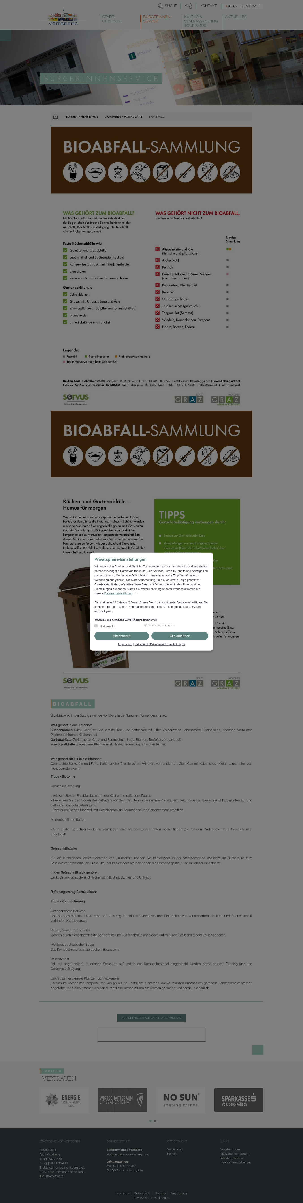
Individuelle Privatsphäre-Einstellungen (160, 644)
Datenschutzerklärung (118, 593)
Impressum (125, 644)
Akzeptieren (121, 636)
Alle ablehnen (180, 636)
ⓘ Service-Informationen (159, 625)
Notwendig (107, 626)
